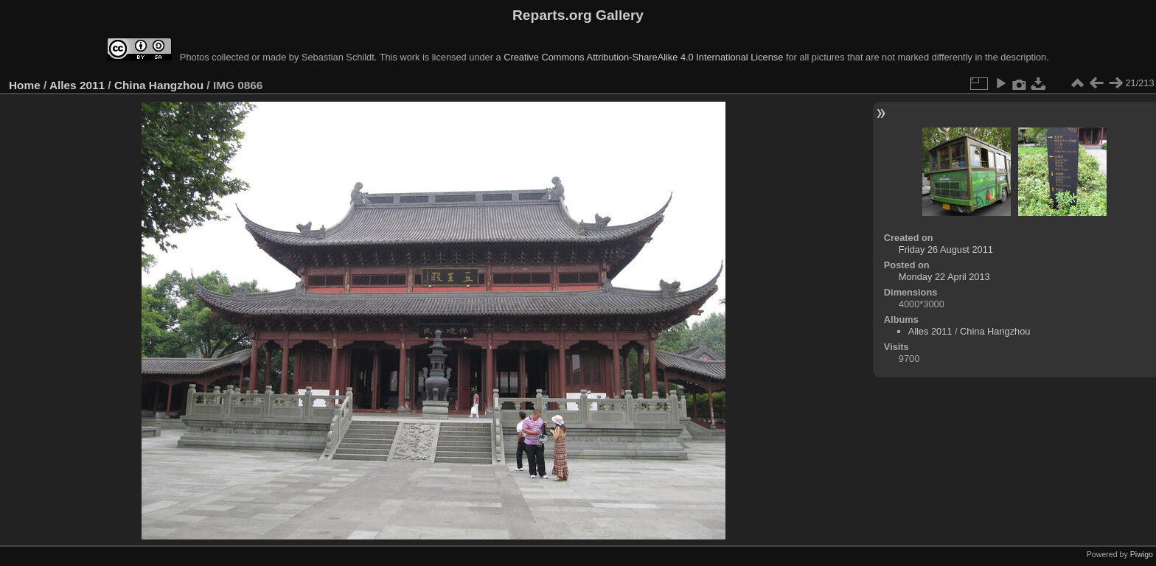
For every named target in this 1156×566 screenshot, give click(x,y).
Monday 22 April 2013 (944, 276)
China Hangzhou (158, 85)
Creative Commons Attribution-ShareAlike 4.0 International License (643, 57)
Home (25, 85)
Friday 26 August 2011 (946, 249)
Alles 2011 (77, 85)
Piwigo (1141, 554)
